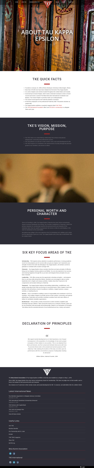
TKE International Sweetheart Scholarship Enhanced (23, 400)
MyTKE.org (12, 443)
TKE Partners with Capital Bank (17, 405)
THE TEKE (59, 105)
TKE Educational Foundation (35, 107)
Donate (11, 434)
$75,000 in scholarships (56, 107)
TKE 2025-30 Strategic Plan (16, 409)
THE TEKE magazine (14, 437)
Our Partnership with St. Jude (17, 431)
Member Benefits (13, 428)
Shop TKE (11, 440)
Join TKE (11, 425)
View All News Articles (15, 414)
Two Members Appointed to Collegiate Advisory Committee (25, 396)
